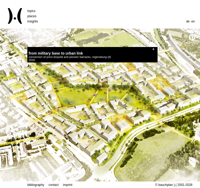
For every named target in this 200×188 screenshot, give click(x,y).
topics (31, 11)
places (31, 16)
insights (32, 21)
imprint (67, 185)
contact (53, 185)
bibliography (35, 185)
